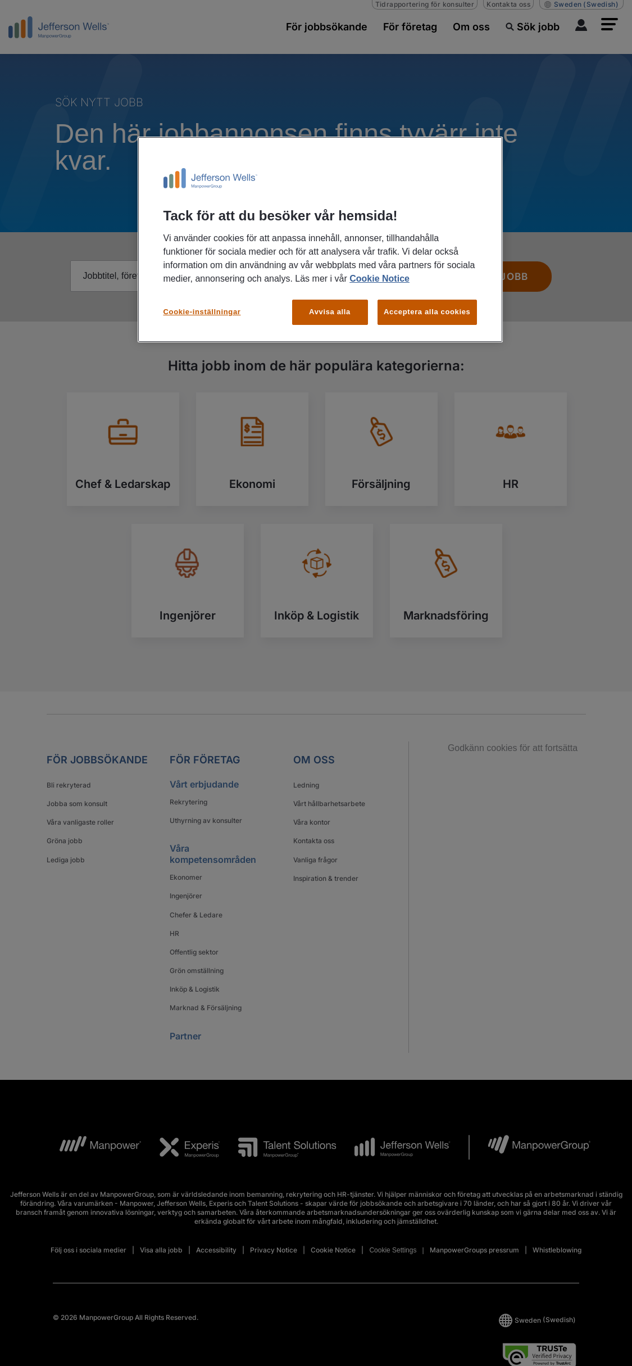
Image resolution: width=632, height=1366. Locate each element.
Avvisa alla (330, 311)
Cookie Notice (379, 278)
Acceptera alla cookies (427, 311)
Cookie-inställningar (202, 311)
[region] (320, 239)
